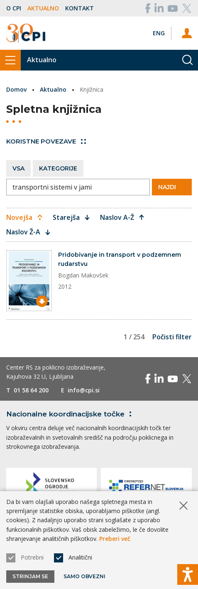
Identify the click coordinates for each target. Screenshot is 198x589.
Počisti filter (172, 336)
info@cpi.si (84, 390)
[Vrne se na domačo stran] (25, 33)
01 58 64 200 (31, 390)
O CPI (13, 8)
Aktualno (43, 8)
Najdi (172, 187)
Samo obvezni (84, 576)
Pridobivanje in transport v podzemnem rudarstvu (119, 259)
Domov (16, 89)
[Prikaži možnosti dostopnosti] (187, 574)
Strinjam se (30, 576)
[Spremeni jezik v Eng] (159, 33)
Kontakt (79, 8)
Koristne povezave (46, 141)
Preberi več (114, 539)
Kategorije (58, 168)
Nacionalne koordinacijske (70, 414)
